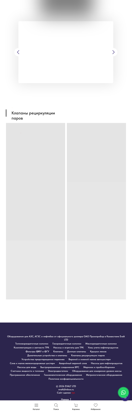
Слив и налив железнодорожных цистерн (32, 363)
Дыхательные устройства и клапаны (47, 355)
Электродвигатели (58, 371)
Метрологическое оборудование (104, 374)
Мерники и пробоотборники (99, 367)
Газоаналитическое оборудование (63, 374)
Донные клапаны (76, 351)
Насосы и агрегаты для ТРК (68, 347)
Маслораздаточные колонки (101, 343)
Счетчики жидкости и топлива (27, 371)
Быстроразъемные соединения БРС (59, 367)
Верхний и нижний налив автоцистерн (90, 359)
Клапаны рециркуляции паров (88, 355)
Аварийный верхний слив (73, 363)
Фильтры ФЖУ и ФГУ (37, 351)
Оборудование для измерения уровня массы (97, 371)
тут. (73, 392)
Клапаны (58, 351)
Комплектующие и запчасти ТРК (31, 347)
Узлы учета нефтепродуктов (103, 347)
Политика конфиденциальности (66, 378)
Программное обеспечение (25, 374)
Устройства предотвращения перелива (42, 359)
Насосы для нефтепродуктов (106, 363)
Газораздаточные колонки (66, 343)
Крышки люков (98, 351)
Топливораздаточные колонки (31, 343)
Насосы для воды (26, 367)
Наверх (66, 399)
